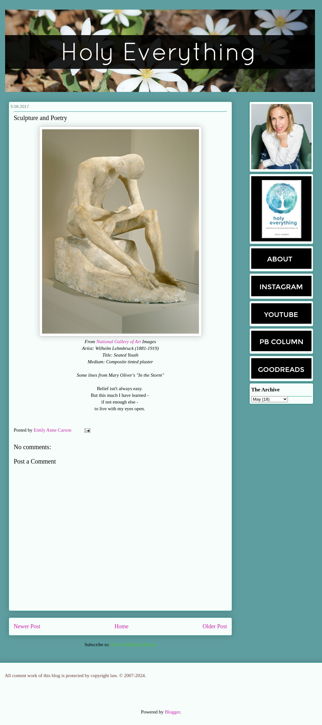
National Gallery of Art (118, 341)
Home (121, 626)
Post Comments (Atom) (133, 644)
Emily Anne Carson (53, 430)
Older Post (215, 626)
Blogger (172, 711)
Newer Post (27, 626)
